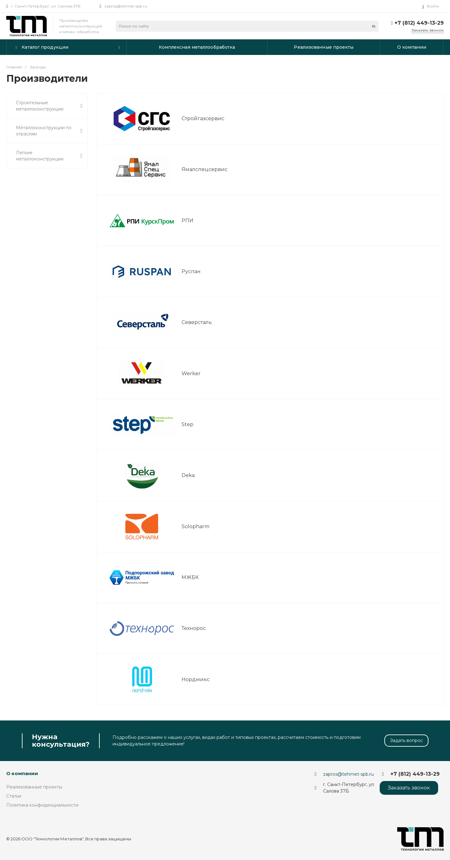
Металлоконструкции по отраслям (49, 131)
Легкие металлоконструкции (49, 156)
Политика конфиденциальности (42, 805)
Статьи (13, 796)
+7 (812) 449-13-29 (419, 23)
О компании (22, 773)
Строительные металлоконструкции (49, 106)
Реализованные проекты (34, 787)
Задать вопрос (406, 740)
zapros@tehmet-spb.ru (125, 6)
